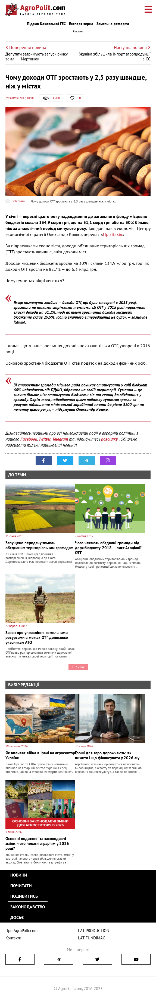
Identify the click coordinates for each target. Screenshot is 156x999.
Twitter (45, 439)
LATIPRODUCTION (93, 930)
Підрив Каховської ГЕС (46, 23)
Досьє (17, 917)
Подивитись (24, 896)
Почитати (21, 885)
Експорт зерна (81, 23)
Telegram (60, 439)
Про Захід (112, 234)
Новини (18, 875)
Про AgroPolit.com (21, 930)
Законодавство (27, 906)
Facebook (28, 439)
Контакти (13, 937)
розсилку (110, 439)
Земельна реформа (112, 23)
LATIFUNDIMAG (91, 937)
